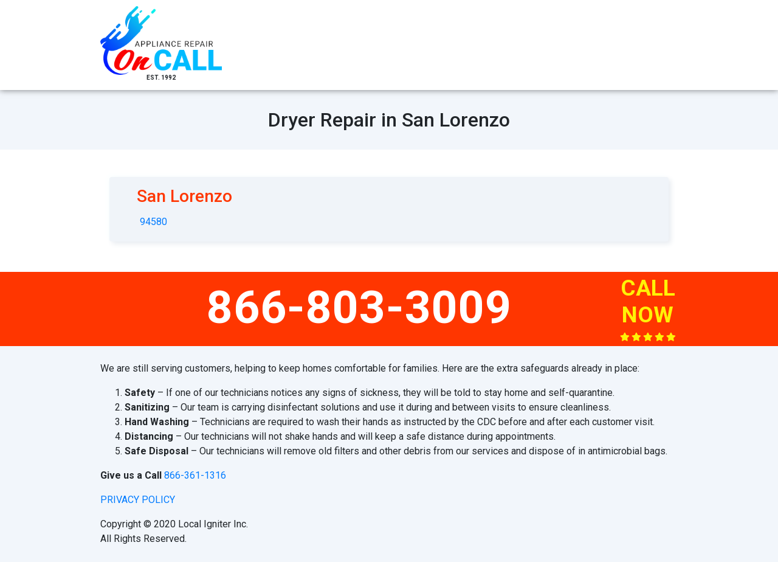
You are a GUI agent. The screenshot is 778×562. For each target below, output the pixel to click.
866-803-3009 (359, 307)
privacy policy (137, 499)
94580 (153, 221)
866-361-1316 (195, 475)
